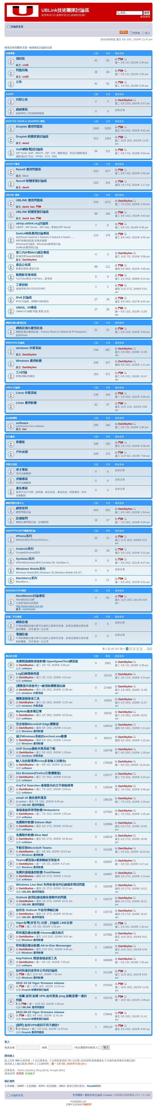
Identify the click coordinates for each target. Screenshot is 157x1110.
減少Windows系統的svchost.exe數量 (41, 736)
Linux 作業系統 (26, 392)
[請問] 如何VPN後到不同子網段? (37, 1025)
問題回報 (22, 70)
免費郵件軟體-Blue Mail (32, 835)
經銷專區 (22, 109)
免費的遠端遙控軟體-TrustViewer (38, 872)
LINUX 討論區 (13, 387)
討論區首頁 (17, 26)
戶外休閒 (22, 452)
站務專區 (10, 53)
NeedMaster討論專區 (30, 596)
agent (10, 94)
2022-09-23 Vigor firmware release (40, 1012)
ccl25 (25, 65)
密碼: (45, 1047)
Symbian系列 (25, 558)
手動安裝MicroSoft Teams (34, 847)
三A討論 (21, 372)
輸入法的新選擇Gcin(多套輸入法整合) (41, 761)
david (25, 143)
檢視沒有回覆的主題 (16, 47)
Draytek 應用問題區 (29, 126)
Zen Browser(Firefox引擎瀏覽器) (38, 773)
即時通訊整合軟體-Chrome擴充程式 (40, 932)
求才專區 (22, 469)
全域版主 (30, 1073)
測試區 (20, 58)
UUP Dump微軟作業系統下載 (35, 748)
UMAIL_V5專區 (26, 307)
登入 (147, 33)
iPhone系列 (24, 536)
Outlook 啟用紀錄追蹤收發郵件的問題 (41, 897)
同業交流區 (11, 464)
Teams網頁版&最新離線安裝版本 (38, 860)
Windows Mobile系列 (30, 568)
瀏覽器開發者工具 (28, 698)
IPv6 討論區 (24, 297)
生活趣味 (10, 436)
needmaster (28, 609)
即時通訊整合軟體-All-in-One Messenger (43, 945)
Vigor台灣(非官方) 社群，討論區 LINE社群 (44, 922)
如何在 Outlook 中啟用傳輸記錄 (37, 910)
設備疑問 (22, 518)
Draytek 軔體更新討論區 (32, 136)
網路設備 (22, 622)
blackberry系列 (26, 578)
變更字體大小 (147, 26)
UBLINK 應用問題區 (29, 200)
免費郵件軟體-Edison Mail (33, 822)
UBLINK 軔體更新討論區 (32, 211)
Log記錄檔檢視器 (27, 673)
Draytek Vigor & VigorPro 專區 (25, 121)
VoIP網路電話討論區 (29, 149)
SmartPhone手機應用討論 (20, 531)
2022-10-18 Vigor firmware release (40, 983)
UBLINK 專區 (13, 195)
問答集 (136, 33)
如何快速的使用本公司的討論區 (36, 970)
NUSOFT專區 (13, 164)
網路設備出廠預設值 (16, 322)
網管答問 (22, 508)
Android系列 (24, 548)
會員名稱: (10, 1047)
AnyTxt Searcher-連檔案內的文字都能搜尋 (44, 785)
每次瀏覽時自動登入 (88, 1047)
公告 (19, 81)
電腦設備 (22, 634)
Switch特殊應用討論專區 (32, 233)
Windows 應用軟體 (29, 360)
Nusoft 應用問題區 (28, 169)
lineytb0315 (94, 1086)
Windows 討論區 (15, 343)
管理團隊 (78, 1095)
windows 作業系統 (28, 348)
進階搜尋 (145, 16)
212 (149, 649)
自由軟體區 (11, 418)
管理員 (19, 1073)
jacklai (22, 801)
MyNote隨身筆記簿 (29, 711)
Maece (25, 1028)
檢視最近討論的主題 (40, 47)
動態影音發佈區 (26, 274)
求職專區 (22, 479)
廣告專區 (22, 488)
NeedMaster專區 (16, 590)
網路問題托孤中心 (15, 503)
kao (32, 206)
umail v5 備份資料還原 (31, 797)
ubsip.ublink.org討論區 (32, 223)
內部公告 (22, 99)
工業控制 (22, 284)
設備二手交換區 (14, 616)
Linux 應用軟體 (26, 402)
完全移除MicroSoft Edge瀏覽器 (37, 724)
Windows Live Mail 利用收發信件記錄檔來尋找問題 (50, 884)
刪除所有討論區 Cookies (98, 1095)
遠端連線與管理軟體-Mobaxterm (38, 810)
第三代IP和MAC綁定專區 (32, 252)
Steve (25, 175)
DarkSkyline (125, 100)
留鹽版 (20, 442)
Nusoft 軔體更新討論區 (31, 181)
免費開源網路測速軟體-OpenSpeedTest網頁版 (47, 661)
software (22, 423)
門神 (120, 59)
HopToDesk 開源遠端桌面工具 (36, 958)
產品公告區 (23, 264)
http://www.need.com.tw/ (29, 606)
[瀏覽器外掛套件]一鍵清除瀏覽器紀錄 (40, 686)
